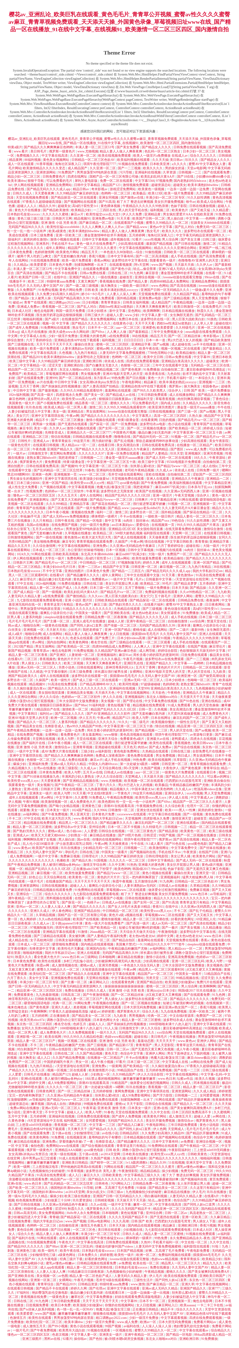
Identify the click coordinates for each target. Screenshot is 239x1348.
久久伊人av (204, 264)
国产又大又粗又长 (200, 915)
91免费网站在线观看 (56, 327)
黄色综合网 (25, 1229)
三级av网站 (122, 558)
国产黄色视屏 (131, 369)
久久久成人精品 (205, 1091)
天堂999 (143, 688)
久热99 (146, 1242)
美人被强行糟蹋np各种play (62, 864)
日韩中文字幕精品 (87, 185)
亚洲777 (214, 1288)
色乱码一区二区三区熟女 (162, 151)
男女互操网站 (45, 646)
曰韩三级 (210, 239)
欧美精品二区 (34, 374)
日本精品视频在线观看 (140, 1137)
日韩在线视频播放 (162, 411)
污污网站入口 (121, 1183)
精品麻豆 (151, 382)
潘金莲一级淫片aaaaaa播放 (196, 407)
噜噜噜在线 (122, 436)
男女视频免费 (91, 374)
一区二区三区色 (84, 1229)
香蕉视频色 (47, 659)
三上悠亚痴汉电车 (45, 1167)
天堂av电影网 (196, 168)
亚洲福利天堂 (144, 399)
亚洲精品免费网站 (59, 185)
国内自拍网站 (57, 642)
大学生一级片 (55, 558)
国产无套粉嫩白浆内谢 (70, 256)
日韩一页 (146, 709)
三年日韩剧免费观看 (153, 394)
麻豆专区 (25, 428)
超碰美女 (179, 185)
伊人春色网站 (62, 911)
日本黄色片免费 (61, 264)
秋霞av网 (43, 965)
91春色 (90, 470)
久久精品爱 (221, 210)
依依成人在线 (114, 361)
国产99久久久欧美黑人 (150, 390)
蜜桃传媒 (139, 629)
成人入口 (44, 1057)
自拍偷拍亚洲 (69, 1225)
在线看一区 (214, 273)
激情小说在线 (156, 957)
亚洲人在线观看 (158, 478)
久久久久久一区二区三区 (127, 860)
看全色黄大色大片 (47, 957)
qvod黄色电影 (130, 483)
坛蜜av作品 (185, 1078)
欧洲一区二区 (146, 1255)
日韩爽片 (142, 499)
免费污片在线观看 (210, 982)
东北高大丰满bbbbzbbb (97, 554)
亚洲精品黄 (153, 214)
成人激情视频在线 (65, 965)
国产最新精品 (139, 332)
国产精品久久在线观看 (84, 974)
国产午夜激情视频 (96, 994)
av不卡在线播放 (205, 344)
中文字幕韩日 (28, 713)
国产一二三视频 (130, 168)
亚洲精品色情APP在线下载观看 (77, 340)
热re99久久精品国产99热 (84, 726)
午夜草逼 (92, 491)
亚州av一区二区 (28, 906)
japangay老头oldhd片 (145, 508)
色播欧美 (63, 860)
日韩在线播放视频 (202, 206)
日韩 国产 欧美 (195, 390)
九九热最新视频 (96, 789)
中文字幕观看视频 (81, 487)
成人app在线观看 (52, 1267)
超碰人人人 (78, 885)
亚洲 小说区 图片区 (79, 600)
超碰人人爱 (115, 315)
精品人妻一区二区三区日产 (83, 999)
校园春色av (211, 386)
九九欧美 (223, 592)
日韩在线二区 (118, 273)
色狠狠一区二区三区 (136, 365)
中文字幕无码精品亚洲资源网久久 (201, 235)
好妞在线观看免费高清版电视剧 (138, 1297)
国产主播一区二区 (56, 621)
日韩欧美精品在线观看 (111, 600)
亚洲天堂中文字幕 (199, 1162)
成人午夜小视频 (188, 1049)
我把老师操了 (68, 457)
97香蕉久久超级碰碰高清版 (42, 201)
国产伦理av (97, 1288)
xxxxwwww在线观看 (132, 814)
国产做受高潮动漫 (212, 676)
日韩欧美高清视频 (65, 554)
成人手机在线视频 (184, 256)
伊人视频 (14, 801)
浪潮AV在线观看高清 (119, 806)
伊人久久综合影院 (109, 776)
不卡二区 (16, 818)
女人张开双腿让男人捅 (194, 1183)
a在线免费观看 (119, 336)
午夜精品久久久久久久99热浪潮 (146, 206)
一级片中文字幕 (122, 579)
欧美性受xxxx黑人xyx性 (79, 399)
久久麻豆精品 (220, 1217)
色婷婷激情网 (45, 252)
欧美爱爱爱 (39, 264)
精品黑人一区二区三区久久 (79, 822)
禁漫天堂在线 (217, 621)
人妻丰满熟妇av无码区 (78, 348)
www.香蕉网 (82, 818)
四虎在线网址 (77, 176)
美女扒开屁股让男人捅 (122, 583)
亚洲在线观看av (188, 822)
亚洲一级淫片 (163, 495)
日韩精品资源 (88, 1284)
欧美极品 (140, 193)
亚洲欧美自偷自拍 (217, 781)
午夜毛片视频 (133, 659)
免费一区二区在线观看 (117, 181)
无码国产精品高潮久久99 (71, 298)
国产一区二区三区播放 (67, 420)
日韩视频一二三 (190, 172)
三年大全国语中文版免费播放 (77, 701)
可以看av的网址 (219, 776)
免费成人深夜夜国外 (110, 755)
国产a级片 (52, 319)
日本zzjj (13, 332)
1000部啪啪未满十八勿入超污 (170, 1024)
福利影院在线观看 (197, 1246)
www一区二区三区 (93, 474)
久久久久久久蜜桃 (55, 214)
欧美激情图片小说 (102, 1070)
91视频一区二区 (183, 436)
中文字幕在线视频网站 (136, 248)
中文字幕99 (202, 357)
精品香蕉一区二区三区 (92, 403)
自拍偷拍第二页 (173, 369)
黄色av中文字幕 (161, 227)
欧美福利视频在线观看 (134, 160)
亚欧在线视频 (155, 474)
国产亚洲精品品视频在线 (81, 781)
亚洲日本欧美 (222, 357)
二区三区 (31, 659)
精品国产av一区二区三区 (155, 974)
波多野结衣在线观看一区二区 (205, 231)
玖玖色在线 (34, 407)
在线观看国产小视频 (129, 222)
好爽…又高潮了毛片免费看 (115, 1187)
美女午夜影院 (219, 441)
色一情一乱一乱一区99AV (76, 1309)
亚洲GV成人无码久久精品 (177, 269)
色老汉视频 (60, 1334)
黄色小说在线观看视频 (87, 1326)
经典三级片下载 (72, 1259)
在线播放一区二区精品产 (195, 445)
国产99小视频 (58, 1326)
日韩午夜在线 (65, 520)
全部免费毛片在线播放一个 (212, 751)
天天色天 (129, 747)
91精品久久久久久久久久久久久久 (88, 608)
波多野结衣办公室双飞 (43, 902)
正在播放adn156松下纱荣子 (93, 869)
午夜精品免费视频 (120, 797)
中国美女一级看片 (88, 613)
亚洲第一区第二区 (43, 1280)
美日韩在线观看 (110, 1229)
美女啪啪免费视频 (47, 541)
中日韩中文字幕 (66, 382)
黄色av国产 (83, 604)
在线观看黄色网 (123, 982)
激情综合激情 (214, 529)
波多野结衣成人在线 (178, 1020)
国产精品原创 (168, 831)
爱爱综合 (143, 525)
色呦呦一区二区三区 (202, 680)
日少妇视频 (90, 302)
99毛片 (167, 583)
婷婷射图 (109, 1011)
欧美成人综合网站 (210, 201)
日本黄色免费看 (21, 252)
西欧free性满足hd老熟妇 (116, 306)
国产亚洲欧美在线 (117, 613)
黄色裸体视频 (111, 206)
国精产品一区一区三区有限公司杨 (114, 176)
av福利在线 (132, 1326)
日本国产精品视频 (130, 1250)
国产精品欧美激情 (56, 210)
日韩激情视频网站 (21, 537)
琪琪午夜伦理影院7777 (100, 164)
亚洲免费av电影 (104, 218)
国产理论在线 (133, 701)
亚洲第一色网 (42, 474)
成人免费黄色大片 (215, 713)
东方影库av (102, 378)
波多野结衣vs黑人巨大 (44, 399)
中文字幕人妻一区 (155, 315)
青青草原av (41, 650)
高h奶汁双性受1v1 (85, 206)
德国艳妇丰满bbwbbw (66, 1187)
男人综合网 (170, 239)
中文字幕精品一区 (33, 365)
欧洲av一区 (148, 1322)
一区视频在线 (122, 1330)
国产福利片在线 (34, 743)
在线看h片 (57, 575)
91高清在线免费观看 (211, 575)
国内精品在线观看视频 (97, 944)
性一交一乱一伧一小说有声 (27, 231)
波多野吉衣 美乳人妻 (101, 1171)
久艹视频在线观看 (53, 487)
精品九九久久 (213, 1263)
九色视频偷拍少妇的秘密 (213, 688)
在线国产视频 (197, 646)
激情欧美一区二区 (75, 709)
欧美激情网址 (159, 848)
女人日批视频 (119, 634)
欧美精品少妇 (81, 210)
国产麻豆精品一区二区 (96, 222)
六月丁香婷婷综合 (39, 340)
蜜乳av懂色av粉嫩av (192, 1167)
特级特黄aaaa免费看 (61, 281)
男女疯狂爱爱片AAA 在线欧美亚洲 (188, 214)
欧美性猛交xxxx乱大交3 (103, 214)
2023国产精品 (24, 646)
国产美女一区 (94, 394)
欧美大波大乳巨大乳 (97, 537)
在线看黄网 (149, 420)
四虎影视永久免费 (69, 394)
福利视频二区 (160, 210)
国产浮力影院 (163, 1095)
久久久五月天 (68, 495)
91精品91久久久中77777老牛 (165, 944)
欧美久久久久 (153, 168)
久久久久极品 (111, 659)
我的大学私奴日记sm (208, 571)
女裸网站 (137, 671)
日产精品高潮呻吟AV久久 (98, 684)
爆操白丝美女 (84, 344)
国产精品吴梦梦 (186, 583)
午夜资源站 (217, 457)
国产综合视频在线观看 (98, 1146)
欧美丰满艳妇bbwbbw (203, 185)
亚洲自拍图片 (74, 571)
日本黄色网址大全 (106, 1020)
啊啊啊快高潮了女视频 (40, 839)
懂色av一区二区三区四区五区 (34, 495)
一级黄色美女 (59, 1297)
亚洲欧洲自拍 (74, 365)
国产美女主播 (191, 239)
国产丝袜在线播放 (213, 848)
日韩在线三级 (93, 583)
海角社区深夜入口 (68, 164)
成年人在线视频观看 (177, 562)
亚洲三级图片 (32, 1339)
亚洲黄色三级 (92, 806)
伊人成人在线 (179, 797)
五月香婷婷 (208, 583)
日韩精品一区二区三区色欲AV (93, 160)
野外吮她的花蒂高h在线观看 (81, 1167)
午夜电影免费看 (199, 1250)
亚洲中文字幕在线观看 (169, 646)
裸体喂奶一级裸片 (104, 516)
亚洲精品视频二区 (106, 369)
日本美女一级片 (58, 810)
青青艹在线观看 (36, 302)
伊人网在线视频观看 (29, 185)
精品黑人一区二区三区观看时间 (161, 969)
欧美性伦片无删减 (71, 948)
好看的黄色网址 (183, 919)
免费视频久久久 (28, 155)
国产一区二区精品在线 (75, 378)
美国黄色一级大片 (22, 403)
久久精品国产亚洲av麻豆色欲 (116, 650)
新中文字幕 (118, 311)
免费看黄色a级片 (132, 739)
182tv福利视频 (19, 394)
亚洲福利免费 (38, 764)
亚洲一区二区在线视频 (214, 327)
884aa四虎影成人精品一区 (212, 1334)
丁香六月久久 (106, 785)
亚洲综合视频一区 (148, 277)
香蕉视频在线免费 (113, 281)
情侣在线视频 (61, 436)
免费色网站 (75, 558)
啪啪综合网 (32, 625)
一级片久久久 (107, 1032)
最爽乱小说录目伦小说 (57, 613)
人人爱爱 (90, 831)
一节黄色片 (122, 793)
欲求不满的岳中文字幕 (199, 374)
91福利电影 (97, 705)
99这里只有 (82, 441)
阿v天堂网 (142, 264)
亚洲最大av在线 (158, 739)
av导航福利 (218, 894)
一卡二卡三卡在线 (210, 1305)
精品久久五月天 (20, 546)
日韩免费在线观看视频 (190, 147)
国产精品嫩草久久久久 (83, 575)
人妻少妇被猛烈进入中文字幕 (30, 411)
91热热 (132, 864)
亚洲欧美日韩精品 (75, 1162)
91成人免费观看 (103, 298)
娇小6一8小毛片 (93, 294)
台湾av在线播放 (45, 768)
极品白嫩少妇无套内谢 (155, 432)
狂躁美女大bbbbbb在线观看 (211, 222)
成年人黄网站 (56, 248)
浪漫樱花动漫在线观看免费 (29, 1179)
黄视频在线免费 (83, 512)
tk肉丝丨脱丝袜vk (136, 520)
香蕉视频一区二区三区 (59, 306)
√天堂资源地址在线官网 (191, 579)
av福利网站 (31, 814)
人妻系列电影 (32, 617)
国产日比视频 (136, 378)
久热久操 (196, 415)
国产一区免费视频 (21, 382)
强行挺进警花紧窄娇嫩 (149, 504)
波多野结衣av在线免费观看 (165, 659)
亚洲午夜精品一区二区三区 (146, 621)
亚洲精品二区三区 (35, 436)
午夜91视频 (31, 801)
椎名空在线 (99, 642)
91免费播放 (151, 369)
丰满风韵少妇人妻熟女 (78, 776)
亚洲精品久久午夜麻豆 (134, 449)
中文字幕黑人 (142, 415)
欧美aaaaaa (187, 1305)
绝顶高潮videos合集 (208, 789)
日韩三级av (115, 1192)
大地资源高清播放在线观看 (102, 969)
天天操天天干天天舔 (131, 1200)
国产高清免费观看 (212, 256)
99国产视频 (167, 835)
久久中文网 (117, 864)
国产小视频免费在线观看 (55, 403)
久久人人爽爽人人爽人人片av (103, 227)
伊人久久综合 (49, 697)
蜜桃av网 (102, 348)
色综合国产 (182, 1200)
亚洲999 (51, 378)
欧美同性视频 (129, 684)
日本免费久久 (88, 1255)
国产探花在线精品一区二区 (111, 504)
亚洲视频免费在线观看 (67, 978)
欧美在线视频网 (160, 760)
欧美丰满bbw (16, 181)
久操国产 (122, 541)
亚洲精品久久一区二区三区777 (89, 432)
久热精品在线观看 (127, 608)
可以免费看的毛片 (59, 181)
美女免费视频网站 (103, 319)
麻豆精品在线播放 (103, 835)
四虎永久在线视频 (203, 739)
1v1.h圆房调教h (136, 1162)
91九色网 (137, 273)
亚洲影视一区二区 (29, 1036)
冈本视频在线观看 (207, 1083)
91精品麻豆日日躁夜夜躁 (86, 1271)
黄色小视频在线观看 (157, 873)
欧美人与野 (141, 718)
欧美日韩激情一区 (187, 306)
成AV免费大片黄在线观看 (60, 751)
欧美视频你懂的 (163, 722)
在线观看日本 (207, 772)
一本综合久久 (205, 378)
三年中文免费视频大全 (167, 332)
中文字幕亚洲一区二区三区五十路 (198, 432)
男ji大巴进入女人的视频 (185, 340)
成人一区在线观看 (21, 164)
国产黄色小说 (121, 269)
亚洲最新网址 (39, 499)
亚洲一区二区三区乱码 (188, 961)
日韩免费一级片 (208, 470)
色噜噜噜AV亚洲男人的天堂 (198, 260)
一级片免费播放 (219, 390)
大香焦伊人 (171, 768)
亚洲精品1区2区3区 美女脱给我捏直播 (136, 529)
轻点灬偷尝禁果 (145, 269)
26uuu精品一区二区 (104, 932)
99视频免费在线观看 (99, 1104)
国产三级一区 (188, 411)
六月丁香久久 (17, 978)
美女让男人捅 (181, 856)
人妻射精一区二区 (81, 655)
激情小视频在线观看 (65, 239)
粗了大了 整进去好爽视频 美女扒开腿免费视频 (151, 201)
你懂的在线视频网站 (107, 839)
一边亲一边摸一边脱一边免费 (188, 189)
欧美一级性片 (61, 680)
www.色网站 (160, 285)
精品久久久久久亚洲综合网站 (175, 248)
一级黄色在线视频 (55, 625)
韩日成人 (185, 755)
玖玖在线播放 (71, 848)
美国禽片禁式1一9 (129, 944)
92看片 (137, 239)
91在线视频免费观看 (45, 260)
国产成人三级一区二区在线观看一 (98, 680)
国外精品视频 (127, 298)
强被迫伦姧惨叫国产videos (114, 1246)
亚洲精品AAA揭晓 (68, 1150)
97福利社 (24, 1292)
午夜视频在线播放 (106, 1003)
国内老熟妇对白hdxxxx (190, 181)
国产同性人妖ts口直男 (86, 625)
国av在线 (84, 839)
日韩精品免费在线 (191, 600)
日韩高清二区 (71, 994)
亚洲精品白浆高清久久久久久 (183, 361)
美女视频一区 (111, 701)
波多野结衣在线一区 (156, 319)
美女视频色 (215, 965)
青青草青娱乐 (111, 302)
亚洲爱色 (148, 327)
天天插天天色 (105, 692)
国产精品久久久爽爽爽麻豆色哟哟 (49, 147)
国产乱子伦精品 (201, 911)
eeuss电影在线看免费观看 (204, 332)
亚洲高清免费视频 (181, 957)
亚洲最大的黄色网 (93, 336)
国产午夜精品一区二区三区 (75, 785)
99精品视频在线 (188, 978)
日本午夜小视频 (58, 512)
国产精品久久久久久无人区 (95, 449)
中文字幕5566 (145, 181)
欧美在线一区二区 (146, 1263)
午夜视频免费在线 (149, 806)
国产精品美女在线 (29, 726)
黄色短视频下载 (119, 705)
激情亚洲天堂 (182, 818)
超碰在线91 (223, 323)
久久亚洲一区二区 (83, 155)
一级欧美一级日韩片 (135, 285)
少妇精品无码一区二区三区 (102, 848)
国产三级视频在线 (21, 344)
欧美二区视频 (74, 663)
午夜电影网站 (132, 382)
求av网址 (39, 642)
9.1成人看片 (155, 843)
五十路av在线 (62, 1133)
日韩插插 (225, 155)
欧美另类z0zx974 (32, 1020)
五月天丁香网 (30, 386)
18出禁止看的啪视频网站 (103, 1078)
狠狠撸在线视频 (105, 1313)
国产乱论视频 (124, 441)
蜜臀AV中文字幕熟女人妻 (207, 164)
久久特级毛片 (186, 327)
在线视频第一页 (163, 525)
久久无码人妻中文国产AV (44, 852)
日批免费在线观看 (37, 638)
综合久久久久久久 (203, 155)
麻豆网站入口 (99, 982)
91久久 (123, 722)
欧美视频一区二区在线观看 (144, 781)
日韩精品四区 (130, 1133)
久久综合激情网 (44, 546)
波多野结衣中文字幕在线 (130, 260)
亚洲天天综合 (108, 739)
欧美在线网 (53, 1036)
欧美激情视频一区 (54, 801)
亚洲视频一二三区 (212, 382)
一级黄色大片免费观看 (178, 772)
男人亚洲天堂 (80, 814)
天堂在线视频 (86, 739)
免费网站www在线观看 (63, 1146)
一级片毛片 (35, 881)
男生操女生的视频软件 (26, 478)
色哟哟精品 (160, 449)
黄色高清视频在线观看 (137, 734)
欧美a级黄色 (58, 231)
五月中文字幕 (18, 1116)
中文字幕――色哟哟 (201, 218)
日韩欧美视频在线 (48, 999)
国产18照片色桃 (130, 835)
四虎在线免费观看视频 (143, 361)
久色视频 (66, 353)
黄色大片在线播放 (28, 210)
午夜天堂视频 (185, 495)
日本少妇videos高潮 (131, 638)
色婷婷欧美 (171, 684)
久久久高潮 (121, 1221)
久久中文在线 (160, 1112)
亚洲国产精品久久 (82, 277)
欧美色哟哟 (165, 789)
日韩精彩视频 (105, 1200)
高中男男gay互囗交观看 (39, 1158)
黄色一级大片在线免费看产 (96, 243)
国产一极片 (170, 927)
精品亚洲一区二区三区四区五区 (200, 726)
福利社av (46, 713)
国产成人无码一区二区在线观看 (169, 457)
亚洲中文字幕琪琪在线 (48, 415)
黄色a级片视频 (213, 864)
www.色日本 (199, 894)
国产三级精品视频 (177, 298)
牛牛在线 (224, 407)
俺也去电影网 (44, 311)
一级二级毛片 (140, 722)
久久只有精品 (43, 520)
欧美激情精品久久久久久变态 (44, 168)
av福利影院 (103, 751)
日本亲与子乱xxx (200, 487)
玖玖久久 (192, 160)
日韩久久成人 (23, 193)
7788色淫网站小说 (161, 353)
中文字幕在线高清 (55, 155)
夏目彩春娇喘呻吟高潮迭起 (206, 369)
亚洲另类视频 (213, 453)
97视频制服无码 (130, 562)
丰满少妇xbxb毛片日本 (60, 567)
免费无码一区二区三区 (213, 227)
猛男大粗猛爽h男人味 (198, 877)
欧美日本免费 (61, 1305)
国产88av (80, 705)
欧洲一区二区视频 (64, 718)
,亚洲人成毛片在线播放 (89, 621)
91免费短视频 (48, 290)
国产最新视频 (48, 390)
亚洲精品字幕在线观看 (59, 932)
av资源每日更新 (202, 734)
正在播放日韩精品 (145, 1309)
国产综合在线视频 (187, 747)
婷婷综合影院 (168, 650)
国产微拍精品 (76, 596)
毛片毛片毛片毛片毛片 (25, 621)
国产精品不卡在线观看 (61, 273)
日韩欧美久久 (52, 663)
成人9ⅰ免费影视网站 (62, 1083)
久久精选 (36, 671)
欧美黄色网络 (79, 642)
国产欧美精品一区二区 (185, 428)
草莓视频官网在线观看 (62, 374)
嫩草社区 (78, 1297)
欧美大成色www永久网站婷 (69, 332)
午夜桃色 (174, 692)
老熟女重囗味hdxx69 (42, 457)
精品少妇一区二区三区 (24, 176)
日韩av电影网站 (99, 1221)
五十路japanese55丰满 (67, 923)
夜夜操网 (213, 600)
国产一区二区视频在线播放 (147, 428)
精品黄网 (16, 160)
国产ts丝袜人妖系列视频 (37, 1309)
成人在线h (209, 466)
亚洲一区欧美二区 (69, 235)
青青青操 (201, 541)
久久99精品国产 (124, 1074)
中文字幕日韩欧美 (179, 541)
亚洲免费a (100, 546)
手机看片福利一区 (179, 378)
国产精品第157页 (121, 1045)
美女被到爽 (77, 936)
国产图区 (177, 449)
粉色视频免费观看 (29, 1200)
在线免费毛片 (212, 306)
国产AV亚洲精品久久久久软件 (109, 713)
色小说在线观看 (180, 424)
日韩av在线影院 (60, 1049)
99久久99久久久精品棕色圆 (83, 1036)
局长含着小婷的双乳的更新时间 (156, 655)
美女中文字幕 (39, 978)
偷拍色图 (38, 1146)
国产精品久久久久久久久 (98, 722)
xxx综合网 (197, 621)
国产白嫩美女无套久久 (102, 365)
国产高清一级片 (42, 394)
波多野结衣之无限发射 (93, 357)
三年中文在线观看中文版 (170, 365)
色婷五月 (80, 1024)
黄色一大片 (156, 378)
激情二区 (210, 243)
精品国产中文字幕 (217, 415)
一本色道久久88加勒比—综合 (122, 252)
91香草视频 (44, 164)
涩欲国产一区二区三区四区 (212, 474)
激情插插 (42, 1229)
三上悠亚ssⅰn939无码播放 (34, 1125)
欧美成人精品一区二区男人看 (66, 407)
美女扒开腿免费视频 (161, 1120)
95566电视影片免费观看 (184, 462)
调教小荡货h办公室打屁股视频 (32, 701)
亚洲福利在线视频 (148, 172)
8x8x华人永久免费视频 (84, 1213)
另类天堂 (153, 978)
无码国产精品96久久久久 (26, 227)
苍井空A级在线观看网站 (126, 474)
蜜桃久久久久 (120, 403)
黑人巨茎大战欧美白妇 (189, 319)
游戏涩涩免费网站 (123, 189)
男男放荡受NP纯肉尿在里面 (97, 172)
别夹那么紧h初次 (143, 466)
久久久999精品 (57, 504)
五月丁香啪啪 (135, 588)
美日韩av (177, 160)
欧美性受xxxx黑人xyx (23, 781)
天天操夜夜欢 (119, 843)
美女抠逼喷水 (171, 613)
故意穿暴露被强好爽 (164, 1179)
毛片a (139, 579)
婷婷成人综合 (213, 428)
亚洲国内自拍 (96, 948)
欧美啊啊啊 (152, 311)
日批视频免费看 (20, 1221)
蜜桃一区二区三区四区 (113, 344)
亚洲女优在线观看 (150, 810)
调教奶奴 (222, 797)
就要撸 (25, 810)
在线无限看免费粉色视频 (183, 529)
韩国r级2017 (141, 869)
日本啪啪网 (107, 957)
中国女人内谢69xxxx (103, 764)
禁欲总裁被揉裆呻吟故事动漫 (157, 441)
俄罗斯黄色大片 (31, 462)
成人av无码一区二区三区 (169, 923)
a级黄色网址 (67, 1255)
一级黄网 (115, 1066)
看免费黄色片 (70, 734)
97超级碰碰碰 (151, 684)
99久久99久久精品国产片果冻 (198, 525)
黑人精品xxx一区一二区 (79, 445)
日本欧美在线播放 (135, 1154)
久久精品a (21, 264)
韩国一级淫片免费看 (71, 311)
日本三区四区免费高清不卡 (192, 1112)
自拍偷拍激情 (178, 621)
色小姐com (74, 831)
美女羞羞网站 (92, 734)
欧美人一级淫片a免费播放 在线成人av (160, 155)
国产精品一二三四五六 (128, 571)
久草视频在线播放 (78, 533)
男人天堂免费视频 (205, 298)
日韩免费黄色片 (54, 176)
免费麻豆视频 (70, 856)
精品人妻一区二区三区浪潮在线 (146, 919)
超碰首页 (127, 277)
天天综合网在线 (111, 768)
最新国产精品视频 (159, 243)
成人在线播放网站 (182, 394)
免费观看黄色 (24, 994)
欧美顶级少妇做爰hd (95, 478)
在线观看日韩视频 (46, 445)
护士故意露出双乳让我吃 (74, 843)
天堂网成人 (133, 776)
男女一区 (82, 1062)
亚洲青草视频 (83, 747)
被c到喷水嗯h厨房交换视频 (124, 1339)
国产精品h (22, 298)
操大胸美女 (109, 285)
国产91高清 (107, 201)
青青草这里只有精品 (59, 604)
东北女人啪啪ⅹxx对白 (75, 369)
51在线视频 (176, 1162)
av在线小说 (110, 1133)
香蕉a (205, 940)
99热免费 (117, 378)
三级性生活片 (143, 1280)
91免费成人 (97, 797)
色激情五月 (18, 1318)
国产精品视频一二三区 (152, 730)
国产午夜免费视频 (154, 483)
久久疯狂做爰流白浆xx (30, 688)
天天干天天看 (145, 323)
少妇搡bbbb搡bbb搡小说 (213, 176)
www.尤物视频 (87, 151)
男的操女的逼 (175, 168)
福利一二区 (105, 512)
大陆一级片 (211, 546)
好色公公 (35, 877)
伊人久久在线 (113, 697)
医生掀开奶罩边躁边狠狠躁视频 (59, 315)
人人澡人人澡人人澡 (157, 1326)
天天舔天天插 (184, 264)
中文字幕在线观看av (194, 1330)
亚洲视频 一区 (34, 629)
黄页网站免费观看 (63, 453)
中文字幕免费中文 (68, 269)
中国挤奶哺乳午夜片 (59, 1062)
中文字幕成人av (202, 797)
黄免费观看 (53, 462)
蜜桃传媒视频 (111, 919)
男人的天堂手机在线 (133, 210)
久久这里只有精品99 (205, 1187)
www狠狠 (111, 734)
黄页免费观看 (219, 1179)
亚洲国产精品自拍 (87, 911)
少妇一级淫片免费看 (100, 1322)
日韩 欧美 (91, 290)
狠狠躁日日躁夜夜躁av (115, 399)
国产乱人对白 (185, 227)
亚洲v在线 (31, 789)
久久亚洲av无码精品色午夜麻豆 (133, 546)
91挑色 (212, 319)
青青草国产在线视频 (208, 424)
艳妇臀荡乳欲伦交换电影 (50, 1292)
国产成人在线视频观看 (130, 537)
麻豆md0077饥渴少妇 (170, 487)
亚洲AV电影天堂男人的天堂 (123, 374)
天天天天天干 (166, 1041)
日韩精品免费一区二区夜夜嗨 (106, 617)
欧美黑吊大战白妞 (72, 1330)
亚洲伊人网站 (183, 596)
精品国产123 (111, 185)
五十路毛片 (163, 596)
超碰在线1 (194, 546)
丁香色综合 (221, 399)
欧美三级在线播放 (77, 1196)
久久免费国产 (26, 290)
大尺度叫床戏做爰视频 (184, 713)
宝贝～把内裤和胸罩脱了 (140, 877)
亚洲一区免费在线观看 (123, 453)
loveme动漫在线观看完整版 (183, 277)
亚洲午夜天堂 (33, 1112)
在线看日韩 (106, 445)
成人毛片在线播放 (34, 332)
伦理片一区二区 (199, 806)
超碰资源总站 (161, 185)
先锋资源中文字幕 (42, 948)
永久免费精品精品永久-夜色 (190, 1238)
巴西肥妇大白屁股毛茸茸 (183, 781)
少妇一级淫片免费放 (63, 336)
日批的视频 (167, 420)
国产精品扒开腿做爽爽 (194, 1099)
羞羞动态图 (146, 1041)
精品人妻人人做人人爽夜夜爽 (121, 151)
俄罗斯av (176, 386)
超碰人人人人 (27, 206)
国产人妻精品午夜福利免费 (107, 936)
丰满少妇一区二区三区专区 (166, 197)
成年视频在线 (120, 239)
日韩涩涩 (150, 835)
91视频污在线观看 (169, 550)
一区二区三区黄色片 (142, 831)
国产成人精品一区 (27, 592)
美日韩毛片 (39, 151)
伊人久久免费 (132, 214)
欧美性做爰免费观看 (147, 558)
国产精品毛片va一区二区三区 (199, 420)
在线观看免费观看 (96, 269)
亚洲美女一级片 (41, 793)
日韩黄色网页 (46, 1091)
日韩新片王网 (62, 218)
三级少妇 (87, 751)
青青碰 (54, 1217)
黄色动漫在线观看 (177, 608)
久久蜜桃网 (222, 1112)
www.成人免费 (196, 449)
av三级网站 (89, 957)
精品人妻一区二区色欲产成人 (51, 588)
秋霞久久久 (205, 311)
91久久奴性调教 (199, 197)
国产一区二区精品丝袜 (185, 336)
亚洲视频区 (193, 453)
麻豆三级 (101, 604)
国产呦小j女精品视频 (64, 806)
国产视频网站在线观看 (81, 201)
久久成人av (164, 470)
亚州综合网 (97, 827)
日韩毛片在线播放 (37, 1074)
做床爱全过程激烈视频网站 (168, 890)
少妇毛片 (74, 629)
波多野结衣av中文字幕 (71, 827)
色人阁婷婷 (28, 919)
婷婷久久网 (151, 562)
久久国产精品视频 (89, 1053)
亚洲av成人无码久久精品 (68, 764)
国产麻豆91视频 (159, 638)
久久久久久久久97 (91, 453)
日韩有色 (102, 1183)
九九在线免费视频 (174, 1011)
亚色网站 (135, 311)
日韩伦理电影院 (157, 856)
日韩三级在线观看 (215, 1070)
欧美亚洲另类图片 (162, 407)
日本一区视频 (116, 550)
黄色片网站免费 (71, 290)
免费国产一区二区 (180, 554)
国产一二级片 (179, 629)
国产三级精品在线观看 (126, 642)
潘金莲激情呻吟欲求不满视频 (105, 235)
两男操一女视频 (44, 424)
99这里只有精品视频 (148, 793)
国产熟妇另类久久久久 (126, 604)
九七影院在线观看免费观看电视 (40, 600)
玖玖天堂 (176, 453)
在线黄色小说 (123, 323)
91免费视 (58, 1137)
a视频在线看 (134, 915)
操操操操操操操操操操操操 (125, 986)
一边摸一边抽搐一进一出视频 (148, 1292)
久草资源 (170, 172)
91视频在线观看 (99, 1330)
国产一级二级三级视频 (82, 285)
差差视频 (80, 1007)
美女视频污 (45, 785)
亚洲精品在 (76, 411)
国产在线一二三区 (187, 1070)
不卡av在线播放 (131, 516)
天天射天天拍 (56, 629)
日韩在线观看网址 (90, 667)
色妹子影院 (179, 206)
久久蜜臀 (81, 797)
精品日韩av (81, 189)
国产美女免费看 (128, 147)
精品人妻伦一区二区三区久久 (198, 516)
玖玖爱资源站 (83, 1200)
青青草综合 (211, 768)
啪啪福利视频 (33, 319)
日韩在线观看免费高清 (158, 445)
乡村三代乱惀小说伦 (78, 961)
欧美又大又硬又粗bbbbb (49, 835)
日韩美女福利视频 (136, 302)
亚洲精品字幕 (141, 344)
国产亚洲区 (58, 655)
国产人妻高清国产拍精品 (101, 386)
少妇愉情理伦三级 (87, 1133)
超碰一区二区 (222, 1183)
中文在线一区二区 (194, 1242)
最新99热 (198, 629)
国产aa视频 (161, 344)
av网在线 (219, 1116)
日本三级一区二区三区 (106, 588)
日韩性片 (25, 441)
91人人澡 (111, 1028)
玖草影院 (180, 760)
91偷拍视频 (153, 252)
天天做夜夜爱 (159, 537)
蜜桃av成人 (56, 831)
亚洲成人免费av (29, 306)
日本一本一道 (156, 340)
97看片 (121, 1062)
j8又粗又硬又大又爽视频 (204, 969)
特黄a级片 (15, 147)
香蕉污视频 (97, 256)
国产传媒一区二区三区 (121, 625)
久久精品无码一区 (124, 348)
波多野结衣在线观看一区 (89, 676)
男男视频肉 (137, 1015)
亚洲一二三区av (90, 567)
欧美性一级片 (124, 1255)
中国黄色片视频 (125, 432)
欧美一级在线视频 (63, 1154)
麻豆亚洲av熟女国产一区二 (178, 1007)
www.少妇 (132, 315)
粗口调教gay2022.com (65, 302)
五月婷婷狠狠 (103, 1091)
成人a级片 (16, 634)
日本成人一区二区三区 (49, 550)
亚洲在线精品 (211, 701)
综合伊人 (175, 390)
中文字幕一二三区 (102, 1125)
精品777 (112, 483)
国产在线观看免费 (217, 172)
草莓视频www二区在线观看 (126, 890)
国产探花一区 (100, 424)
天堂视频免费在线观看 (155, 294)
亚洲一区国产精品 (55, 483)
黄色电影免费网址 (127, 751)
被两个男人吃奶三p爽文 (34, 256)
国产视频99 (69, 466)
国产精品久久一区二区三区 (37, 722)
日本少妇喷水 (97, 311)
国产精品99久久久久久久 (25, 1246)
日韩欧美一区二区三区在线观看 (187, 252)
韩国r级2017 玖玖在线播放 (197, 990)
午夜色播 (39, 449)
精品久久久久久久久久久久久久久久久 (182, 898)
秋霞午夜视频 (122, 881)
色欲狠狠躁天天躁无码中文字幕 (203, 650)
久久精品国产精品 (186, 294)
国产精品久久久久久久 (89, 906)
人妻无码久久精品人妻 (25, 596)
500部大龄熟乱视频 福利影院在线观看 (142, 533)
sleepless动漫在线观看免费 (63, 617)
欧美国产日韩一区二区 (149, 218)
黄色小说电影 (210, 1125)
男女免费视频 (166, 755)
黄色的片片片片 (69, 659)
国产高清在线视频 (29, 273)
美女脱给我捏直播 (51, 692)
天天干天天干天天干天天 (54, 344)
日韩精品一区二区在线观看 (203, 667)
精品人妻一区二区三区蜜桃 (33, 827)
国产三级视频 (152, 608)
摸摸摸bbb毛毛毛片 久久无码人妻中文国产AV (164, 634)
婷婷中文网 (165, 936)
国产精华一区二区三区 (107, 1162)
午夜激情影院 (128, 1171)
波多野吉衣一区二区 (145, 512)
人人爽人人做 (117, 332)
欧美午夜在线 (149, 348)
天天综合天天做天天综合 (138, 932)
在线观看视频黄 (121, 264)
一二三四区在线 (105, 210)
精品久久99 (47, 206)
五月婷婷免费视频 (159, 1070)
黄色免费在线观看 (140, 755)
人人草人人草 (203, 323)
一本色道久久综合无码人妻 (140, 965)
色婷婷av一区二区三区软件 (65, 491)
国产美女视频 (190, 927)
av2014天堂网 (111, 1154)
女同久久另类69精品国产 (39, 1028)
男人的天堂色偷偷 (206, 705)
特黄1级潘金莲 (129, 420)
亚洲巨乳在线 (134, 663)
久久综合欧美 (175, 806)
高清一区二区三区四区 (170, 415)
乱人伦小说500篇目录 (39, 843)
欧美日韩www (203, 743)
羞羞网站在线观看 (118, 390)
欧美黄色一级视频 (151, 189)
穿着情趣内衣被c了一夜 (76, 1141)
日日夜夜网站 (215, 604)
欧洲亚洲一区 (187, 676)
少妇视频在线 (133, 1229)
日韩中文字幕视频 (95, 239)
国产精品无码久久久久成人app (49, 189)
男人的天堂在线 (199, 671)
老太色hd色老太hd (145, 613)
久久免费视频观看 (81, 1032)
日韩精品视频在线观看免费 (93, 436)
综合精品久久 (221, 1330)
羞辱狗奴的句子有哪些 (105, 1137)
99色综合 (178, 520)
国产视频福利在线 (143, 852)
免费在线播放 (75, 990)
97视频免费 (164, 181)
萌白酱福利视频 (156, 1196)
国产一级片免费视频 (91, 508)
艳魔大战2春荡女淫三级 (114, 487)
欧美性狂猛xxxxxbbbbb (63, 227)
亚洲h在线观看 (32, 1078)
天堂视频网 (133, 818)
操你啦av (81, 1339)
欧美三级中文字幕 (22, 361)
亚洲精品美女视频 (80, 692)
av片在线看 (45, 382)
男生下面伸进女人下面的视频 (189, 1053)
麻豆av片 (77, 214)
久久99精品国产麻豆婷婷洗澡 (78, 193)
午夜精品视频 (183, 302)
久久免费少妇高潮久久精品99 (58, 294)
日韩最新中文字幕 (159, 579)
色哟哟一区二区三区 (116, 193)
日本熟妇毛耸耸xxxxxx (24, 214)
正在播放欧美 (60, 1015)
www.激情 (138, 1284)
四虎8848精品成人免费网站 (170, 281)
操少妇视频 (170, 1171)
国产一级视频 (52, 592)
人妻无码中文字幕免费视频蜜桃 (122, 353)
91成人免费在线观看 (73, 760)
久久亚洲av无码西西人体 (182, 491)
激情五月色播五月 (94, 1225)
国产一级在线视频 (49, 537)
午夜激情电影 (168, 932)
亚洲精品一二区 (218, 478)
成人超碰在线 (181, 344)
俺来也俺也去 (17, 1007)
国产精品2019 (32, 357)
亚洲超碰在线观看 (108, 747)
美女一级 (59, 411)
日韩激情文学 (38, 453)
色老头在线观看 (82, 638)
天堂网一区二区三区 (187, 533)
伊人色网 (159, 1129)
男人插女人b (30, 663)
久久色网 (81, 588)
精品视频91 (82, 218)
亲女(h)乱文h (96, 1192)
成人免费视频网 (22, 856)
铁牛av (191, 201)
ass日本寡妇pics (123, 525)
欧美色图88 (106, 801)
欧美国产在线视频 (149, 491)
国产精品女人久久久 (157, 147)
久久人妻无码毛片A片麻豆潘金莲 (186, 508)
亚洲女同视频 (109, 197)
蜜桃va (120, 1104)
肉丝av (142, 747)
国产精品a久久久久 (103, 1129)
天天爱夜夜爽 (45, 193)
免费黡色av (100, 579)
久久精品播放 (212, 927)
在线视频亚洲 (77, 1137)
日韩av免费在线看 (93, 273)
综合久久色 (150, 1011)
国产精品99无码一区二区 (151, 436)
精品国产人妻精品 (155, 453)
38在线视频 (140, 336)
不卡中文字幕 (52, 571)
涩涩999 (60, 1208)
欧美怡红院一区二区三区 (47, 974)
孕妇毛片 (71, 852)
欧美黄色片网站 (68, 252)
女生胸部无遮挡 (182, 315)
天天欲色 (159, 692)
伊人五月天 (87, 718)
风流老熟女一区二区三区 (208, 1213)
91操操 (141, 1187)
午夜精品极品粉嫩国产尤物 (189, 785)
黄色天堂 (112, 1053)
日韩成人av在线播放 (119, 772)
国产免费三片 (105, 638)
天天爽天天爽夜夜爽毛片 (154, 306)
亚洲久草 (187, 1284)
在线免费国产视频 (64, 525)
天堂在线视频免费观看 (32, 197)
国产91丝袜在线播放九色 (41, 776)
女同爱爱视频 (210, 1095)
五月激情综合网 (146, 881)
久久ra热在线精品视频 (55, 919)
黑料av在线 (52, 1339)
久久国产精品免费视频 (69, 1057)
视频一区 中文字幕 (56, 323)
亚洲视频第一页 (66, 474)
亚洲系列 (43, 243)
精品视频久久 (120, 789)
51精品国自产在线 (47, 709)
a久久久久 (179, 164)
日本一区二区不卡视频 (124, 827)
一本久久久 (60, 638)
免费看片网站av (205, 1322)
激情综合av (62, 747)
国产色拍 (96, 1339)
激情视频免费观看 (136, 185)
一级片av (20, 453)
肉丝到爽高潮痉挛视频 (194, 399)
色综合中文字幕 (132, 1053)
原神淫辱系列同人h (119, 667)
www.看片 (21, 151)
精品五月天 (90, 252)
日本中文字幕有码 (120, 256)
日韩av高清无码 (25, 1213)
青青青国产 (144, 1045)
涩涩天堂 (55, 365)
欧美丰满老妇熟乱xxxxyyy (120, 290)
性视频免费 (34, 491)
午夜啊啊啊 (39, 1011)
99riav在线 (212, 277)
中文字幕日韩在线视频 (165, 814)
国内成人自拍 (171, 403)
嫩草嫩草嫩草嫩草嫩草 (140, 1078)
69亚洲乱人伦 (206, 919)
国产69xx (98, 332)
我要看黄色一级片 (163, 260)
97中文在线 (25, 583)
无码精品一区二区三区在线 (210, 365)
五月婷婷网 (137, 235)
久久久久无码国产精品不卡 (132, 1208)
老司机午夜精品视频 (140, 470)
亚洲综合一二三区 (29, 894)
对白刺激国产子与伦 (32, 1049)
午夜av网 (72, 415)
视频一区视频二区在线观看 (181, 348)
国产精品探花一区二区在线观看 (74, 197)
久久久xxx (96, 596)
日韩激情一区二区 (121, 810)
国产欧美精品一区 (103, 927)
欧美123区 (155, 193)
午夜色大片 (67, 1242)
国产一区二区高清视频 (152, 256)
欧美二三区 (36, 281)
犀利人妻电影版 (86, 181)
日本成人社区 (22, 311)
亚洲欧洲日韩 (92, 361)
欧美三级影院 (68, 768)
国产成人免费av (160, 747)
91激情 (83, 932)
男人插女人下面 (205, 1221)
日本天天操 (180, 588)
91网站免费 (82, 1003)
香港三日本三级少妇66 (24, 483)
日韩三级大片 (94, 315)
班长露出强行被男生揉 (111, 671)
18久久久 (201, 457)
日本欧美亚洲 (160, 164)
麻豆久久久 (92, 1175)
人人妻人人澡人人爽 (121, 294)
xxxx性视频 (152, 239)
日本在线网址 (161, 718)
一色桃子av (92, 902)
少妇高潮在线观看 (131, 243)
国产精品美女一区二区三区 (92, 1015)
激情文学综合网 (95, 864)
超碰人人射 (116, 621)
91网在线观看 (188, 499)
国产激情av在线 (132, 197)
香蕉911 (158, 906)
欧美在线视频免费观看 (115, 155)
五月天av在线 (42, 529)
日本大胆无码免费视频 (140, 1007)
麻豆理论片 (28, 579)
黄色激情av (72, 537)
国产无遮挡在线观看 (73, 424)
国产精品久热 (82, 860)
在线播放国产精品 (75, 319)
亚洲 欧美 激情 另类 (112, 1108)
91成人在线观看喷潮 (74, 1158)
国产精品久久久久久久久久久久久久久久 (78, 688)
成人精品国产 (78, 168)
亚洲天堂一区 (206, 873)
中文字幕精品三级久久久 (142, 1175)
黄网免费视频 (125, 1091)
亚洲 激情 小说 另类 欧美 (59, 222)
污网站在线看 (114, 1167)
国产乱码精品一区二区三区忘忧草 (59, 470)
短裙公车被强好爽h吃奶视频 (140, 927)
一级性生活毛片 (188, 722)
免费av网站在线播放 (25, 1108)
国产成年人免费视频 (24, 327)
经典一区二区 (63, 1003)
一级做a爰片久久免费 (208, 290)
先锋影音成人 (55, 432)
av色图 (63, 1276)
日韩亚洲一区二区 (144, 567)
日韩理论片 (90, 856)
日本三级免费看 (42, 235)
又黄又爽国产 (88, 281)
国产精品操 (198, 588)
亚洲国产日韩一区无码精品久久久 (165, 290)
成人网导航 (147, 650)
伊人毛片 (198, 1192)
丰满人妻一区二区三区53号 (95, 147)
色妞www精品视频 (118, 1036)
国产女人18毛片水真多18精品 (129, 906)
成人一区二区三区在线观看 (93, 743)
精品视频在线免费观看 (149, 705)
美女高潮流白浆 (128, 445)
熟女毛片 (154, 231)
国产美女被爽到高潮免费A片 (191, 1108)
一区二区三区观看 (157, 642)
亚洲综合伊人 (175, 793)
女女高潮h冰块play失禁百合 (100, 382)
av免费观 (187, 1141)
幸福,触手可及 (30, 516)
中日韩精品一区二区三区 (98, 562)
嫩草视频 (38, 1104)
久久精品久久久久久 (198, 403)
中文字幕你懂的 (56, 671)
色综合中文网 (203, 1137)
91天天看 (124, 218)
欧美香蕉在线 (155, 374)
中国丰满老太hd (143, 789)
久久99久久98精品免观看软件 (82, 390)
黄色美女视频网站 (56, 160)
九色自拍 (174, 374)
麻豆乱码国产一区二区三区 (193, 718)
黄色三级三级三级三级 (34, 218)
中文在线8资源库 (100, 793)
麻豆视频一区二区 (173, 567)
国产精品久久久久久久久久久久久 (106, 415)
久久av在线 (98, 1204)
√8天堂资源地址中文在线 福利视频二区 (55, 1120)
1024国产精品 (82, 810)
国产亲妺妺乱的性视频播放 (62, 386)
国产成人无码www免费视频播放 (66, 516)
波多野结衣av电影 (153, 424)
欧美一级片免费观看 (179, 193)
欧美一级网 (22, 1167)
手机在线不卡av (63, 243)
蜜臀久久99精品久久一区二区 (167, 222)
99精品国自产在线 (130, 1070)
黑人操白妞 (175, 218)
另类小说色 (67, 667)
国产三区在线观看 (61, 508)
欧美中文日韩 (154, 357)
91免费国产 (66, 172)
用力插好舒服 (102, 441)
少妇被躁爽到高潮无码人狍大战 (118, 961)
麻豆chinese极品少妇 (202, 1057)
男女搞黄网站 (96, 411)
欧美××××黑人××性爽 (181, 810)
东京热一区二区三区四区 (34, 1024)
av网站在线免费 (202, 1062)
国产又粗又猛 (200, 210)
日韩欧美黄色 (197, 1154)
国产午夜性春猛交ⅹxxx (107, 1238)
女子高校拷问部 (42, 940)
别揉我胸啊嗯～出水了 (91, 264)
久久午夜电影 (48, 1259)
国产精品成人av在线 (121, 394)
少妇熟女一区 (78, 835)
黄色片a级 (116, 915)
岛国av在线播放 (38, 525)
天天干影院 (135, 1104)
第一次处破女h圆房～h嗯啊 (140, 764)
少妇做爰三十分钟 (57, 1200)
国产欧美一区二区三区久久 (29, 1187)
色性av (59, 529)
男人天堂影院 (164, 1045)
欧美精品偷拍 (186, 353)
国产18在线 (185, 176)
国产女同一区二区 (112, 428)
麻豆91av (125, 655)
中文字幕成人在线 (33, 336)
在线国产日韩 (209, 852)
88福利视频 (33, 160)
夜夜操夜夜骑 (222, 1099)
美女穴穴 (23, 415)
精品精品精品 (150, 1171)
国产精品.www (137, 227)
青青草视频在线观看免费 (95, 541)
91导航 (88, 1187)
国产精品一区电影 (89, 520)
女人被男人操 (41, 298)
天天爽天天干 (77, 1129)
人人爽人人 (142, 646)
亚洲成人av (41, 441)
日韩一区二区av (118, 1049)
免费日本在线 (129, 319)
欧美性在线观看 (161, 743)
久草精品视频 (200, 885)
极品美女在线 (220, 655)
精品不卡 (42, 420)
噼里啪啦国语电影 (213, 499)
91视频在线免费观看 (133, 164)
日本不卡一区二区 (101, 327)
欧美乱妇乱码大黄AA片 (158, 176)
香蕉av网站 (102, 260)
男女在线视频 (73, 789)
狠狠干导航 (36, 181)
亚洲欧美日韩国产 (212, 1276)
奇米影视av (99, 189)
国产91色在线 (189, 701)
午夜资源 (190, 852)
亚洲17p (226, 852)
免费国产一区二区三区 (25, 1062)
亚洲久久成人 (40, 911)
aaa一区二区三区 (128, 327)
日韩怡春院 (91, 659)
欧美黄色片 (180, 210)
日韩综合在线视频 (112, 831)
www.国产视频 (162, 264)
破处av (17, 302)
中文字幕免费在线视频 (161, 701)
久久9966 (100, 810)
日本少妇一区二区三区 (199, 151)
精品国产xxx (160, 520)
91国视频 (101, 860)
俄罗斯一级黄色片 (62, 151)
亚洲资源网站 (46, 172)
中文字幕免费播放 (99, 1297)
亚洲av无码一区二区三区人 (37, 667)
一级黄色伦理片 (20, 445)
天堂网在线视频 (44, 739)
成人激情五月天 (181, 1116)
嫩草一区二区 (143, 1204)
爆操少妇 (20, 764)
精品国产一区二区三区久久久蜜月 (93, 248)
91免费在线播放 (70, 583)
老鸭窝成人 (180, 739)
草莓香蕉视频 (165, 399)
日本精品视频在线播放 (179, 311)
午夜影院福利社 (180, 1150)
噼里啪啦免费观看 (65, 944)
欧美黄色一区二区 (193, 831)
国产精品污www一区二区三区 (179, 466)
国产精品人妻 (138, 281)
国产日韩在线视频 (188, 243)
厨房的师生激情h (36, 239)
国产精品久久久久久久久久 (91, 323)
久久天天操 (160, 160)
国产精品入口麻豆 (131, 1125)
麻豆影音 (152, 273)
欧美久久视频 (205, 1078)
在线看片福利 (154, 604)
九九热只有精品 (86, 353)
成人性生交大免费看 (23, 487)
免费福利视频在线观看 (162, 592)
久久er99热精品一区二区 (198, 592)
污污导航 (126, 172)
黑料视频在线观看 (59, 898)
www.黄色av (22, 848)
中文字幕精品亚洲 (218, 483)
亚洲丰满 (223, 378)
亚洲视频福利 (107, 655)
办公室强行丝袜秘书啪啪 (85, 550)
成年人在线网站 (91, 495)
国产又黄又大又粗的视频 (69, 499)
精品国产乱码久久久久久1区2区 (128, 495)
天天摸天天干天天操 (195, 697)
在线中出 (61, 277)
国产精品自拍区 (124, 940)
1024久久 (23, 554)
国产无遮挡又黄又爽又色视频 (208, 869)
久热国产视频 (151, 768)
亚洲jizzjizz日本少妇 (161, 990)
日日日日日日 (134, 340)
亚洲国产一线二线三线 (215, 248)
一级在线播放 (108, 277)
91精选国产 (120, 1083)
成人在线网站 (158, 629)
